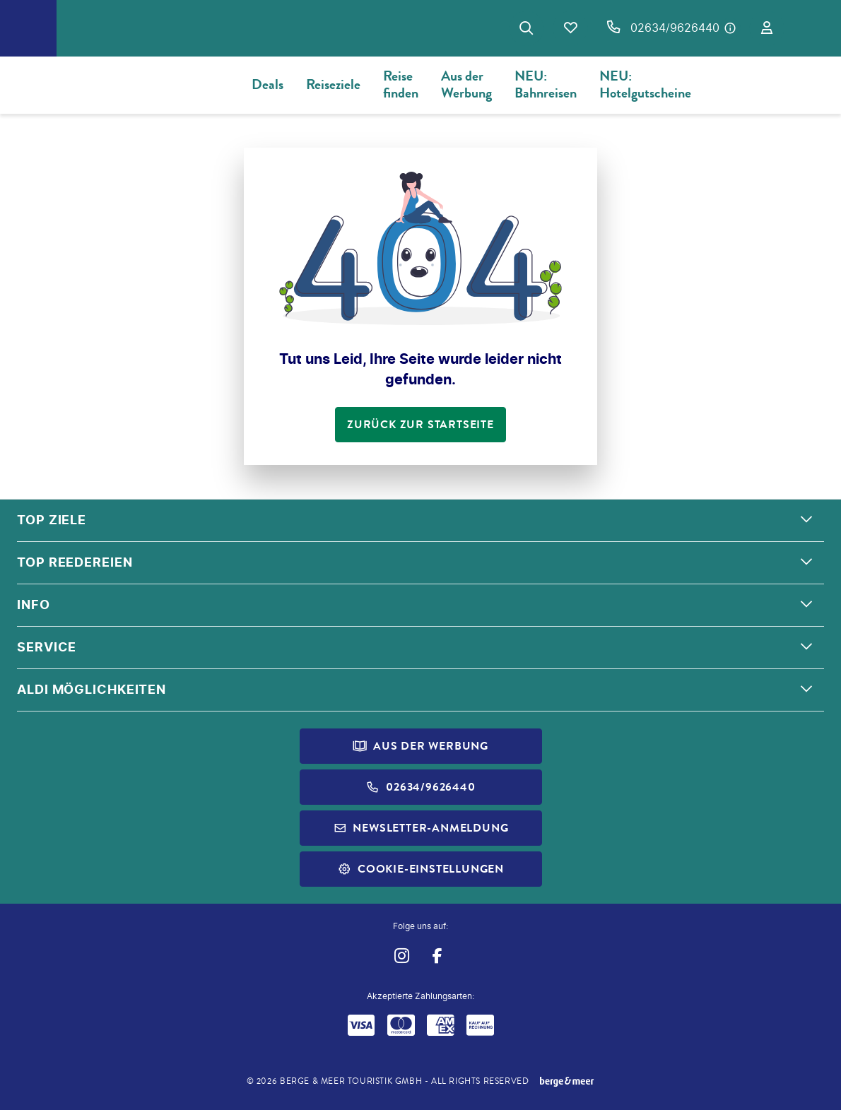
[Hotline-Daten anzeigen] (730, 28)
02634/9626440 (674, 27)
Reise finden (400, 84)
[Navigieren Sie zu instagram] (401, 955)
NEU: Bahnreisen (545, 84)
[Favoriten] (570, 28)
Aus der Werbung (466, 84)
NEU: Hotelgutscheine (645, 84)
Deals (267, 84)
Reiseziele (333, 84)
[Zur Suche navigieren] (526, 28)
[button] (420, 521)
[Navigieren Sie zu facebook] (437, 955)
